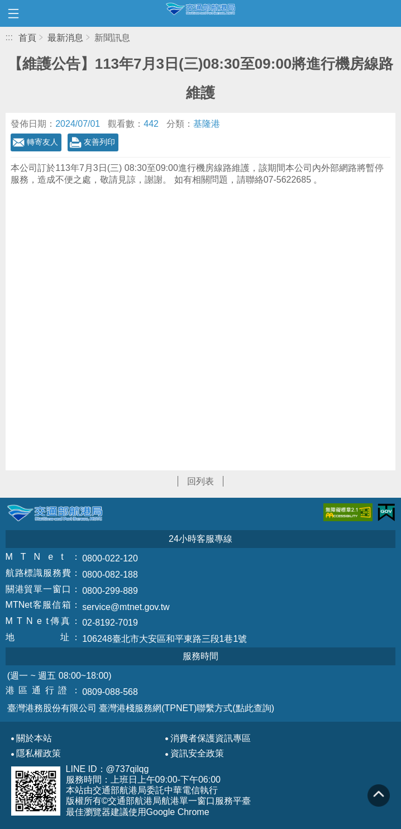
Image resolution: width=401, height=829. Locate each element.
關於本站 (34, 738)
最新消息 (65, 37)
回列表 (200, 481)
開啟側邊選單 (13, 13)
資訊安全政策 (197, 753)
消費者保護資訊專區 (210, 738)
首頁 (27, 37)
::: (9, 37)
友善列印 (99, 141)
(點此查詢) (253, 708)
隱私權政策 (38, 753)
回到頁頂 (378, 795)
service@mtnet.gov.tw (125, 607)
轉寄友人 (42, 141)
